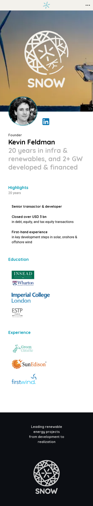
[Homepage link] (46, 5)
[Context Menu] (88, 5)
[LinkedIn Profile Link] (46, 121)
